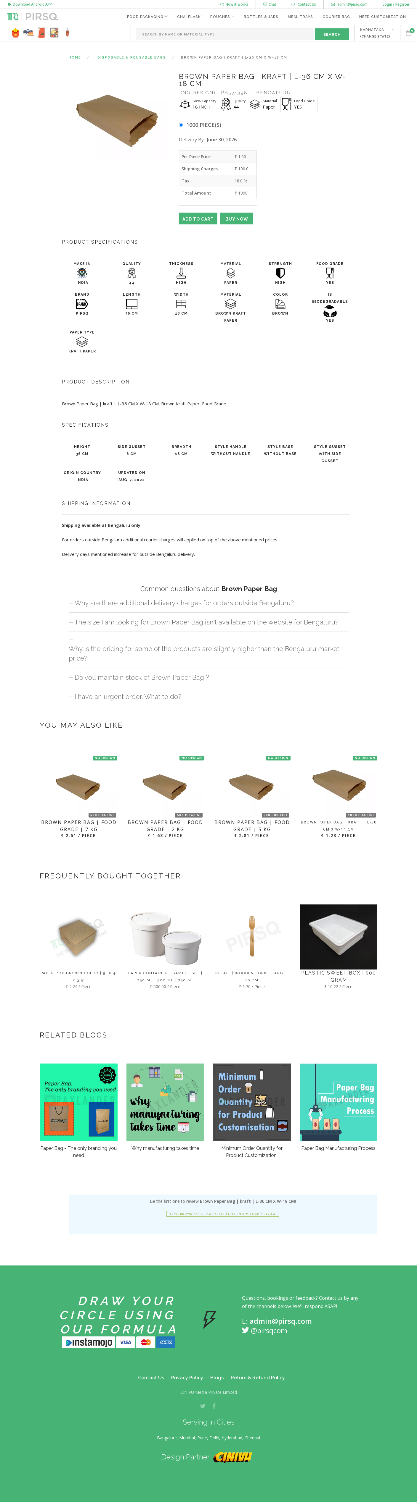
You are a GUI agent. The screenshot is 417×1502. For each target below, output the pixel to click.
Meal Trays (300, 17)
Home (75, 57)
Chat (269, 4)
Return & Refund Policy (258, 1377)
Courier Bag (336, 17)
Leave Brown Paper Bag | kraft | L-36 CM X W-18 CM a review (223, 1214)
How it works (234, 4)
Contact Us (303, 4)
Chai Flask (188, 17)
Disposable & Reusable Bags (131, 57)
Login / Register (396, 4)
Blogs (217, 1377)
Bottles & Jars (260, 17)
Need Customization (382, 17)
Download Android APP (29, 4)
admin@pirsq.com (349, 4)
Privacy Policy (187, 1377)
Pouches (220, 17)
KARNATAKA (375, 33)
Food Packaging (144, 17)
